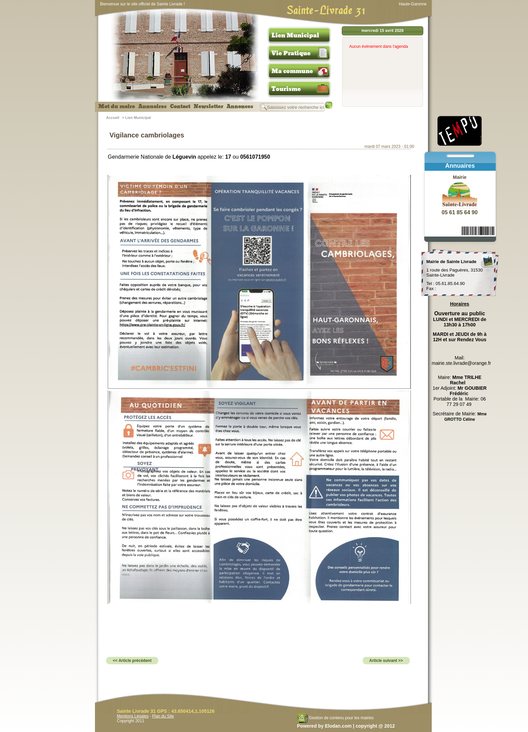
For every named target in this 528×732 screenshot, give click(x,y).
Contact (180, 106)
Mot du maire (116, 106)
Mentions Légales (132, 716)
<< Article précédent (132, 660)
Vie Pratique (290, 53)
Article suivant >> (386, 660)
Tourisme (286, 89)
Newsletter (208, 106)
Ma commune (292, 71)
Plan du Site (163, 716)
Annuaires (152, 106)
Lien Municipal (295, 35)
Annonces (240, 106)
